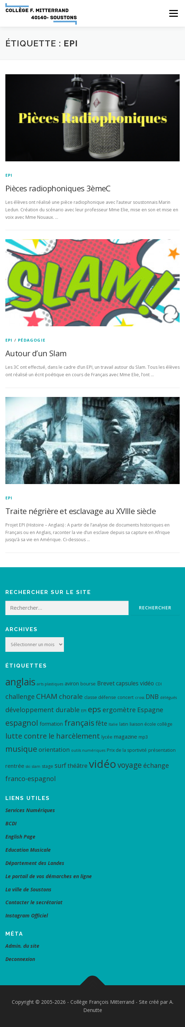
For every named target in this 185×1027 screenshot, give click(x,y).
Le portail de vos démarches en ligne (48, 876)
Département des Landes (34, 863)
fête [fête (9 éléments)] (101, 723)
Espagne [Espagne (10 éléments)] (150, 709)
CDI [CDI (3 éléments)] (158, 683)
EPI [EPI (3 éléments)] (83, 710)
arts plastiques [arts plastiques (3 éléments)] (50, 683)
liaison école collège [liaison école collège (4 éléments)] (151, 724)
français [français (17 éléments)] (79, 723)
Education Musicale (28, 849)
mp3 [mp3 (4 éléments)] (143, 737)
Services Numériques (30, 810)
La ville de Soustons (28, 889)
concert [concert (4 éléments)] (126, 697)
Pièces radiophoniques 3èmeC (58, 188)
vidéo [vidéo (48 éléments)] (102, 764)
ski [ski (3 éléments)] (28, 766)
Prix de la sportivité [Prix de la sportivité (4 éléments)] (127, 750)
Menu (173, 13)
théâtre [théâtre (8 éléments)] (78, 765)
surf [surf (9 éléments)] (60, 765)
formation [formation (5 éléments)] (51, 723)
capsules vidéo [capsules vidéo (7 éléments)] (135, 683)
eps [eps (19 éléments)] (94, 709)
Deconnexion (20, 959)
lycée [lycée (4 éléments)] (106, 737)
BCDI (10, 823)
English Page (20, 836)
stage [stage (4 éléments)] (47, 766)
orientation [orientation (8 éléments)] (54, 749)
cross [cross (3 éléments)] (139, 697)
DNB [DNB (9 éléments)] (152, 696)
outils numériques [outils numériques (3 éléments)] (88, 750)
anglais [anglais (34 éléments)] (20, 681)
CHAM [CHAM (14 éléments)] (47, 696)
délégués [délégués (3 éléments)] (168, 697)
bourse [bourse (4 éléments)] (88, 684)
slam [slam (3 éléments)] (36, 766)
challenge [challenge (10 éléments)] (20, 696)
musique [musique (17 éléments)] (21, 749)
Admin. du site (22, 945)
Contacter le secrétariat (34, 902)
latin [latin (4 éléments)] (123, 724)
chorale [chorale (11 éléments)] (71, 696)
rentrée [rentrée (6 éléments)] (14, 765)
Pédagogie (31, 340)
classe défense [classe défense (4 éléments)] (100, 697)
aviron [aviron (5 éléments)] (72, 683)
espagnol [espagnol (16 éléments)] (21, 723)
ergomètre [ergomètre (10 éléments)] (119, 709)
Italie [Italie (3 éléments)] (113, 724)
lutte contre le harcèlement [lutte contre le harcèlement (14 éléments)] (52, 736)
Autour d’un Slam (35, 353)
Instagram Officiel (26, 915)
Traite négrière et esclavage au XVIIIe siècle (80, 510)
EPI (9, 175)
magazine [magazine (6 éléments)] (125, 736)
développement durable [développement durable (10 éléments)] (42, 709)
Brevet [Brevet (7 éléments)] (106, 683)
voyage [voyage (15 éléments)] (130, 765)
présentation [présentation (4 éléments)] (162, 750)
